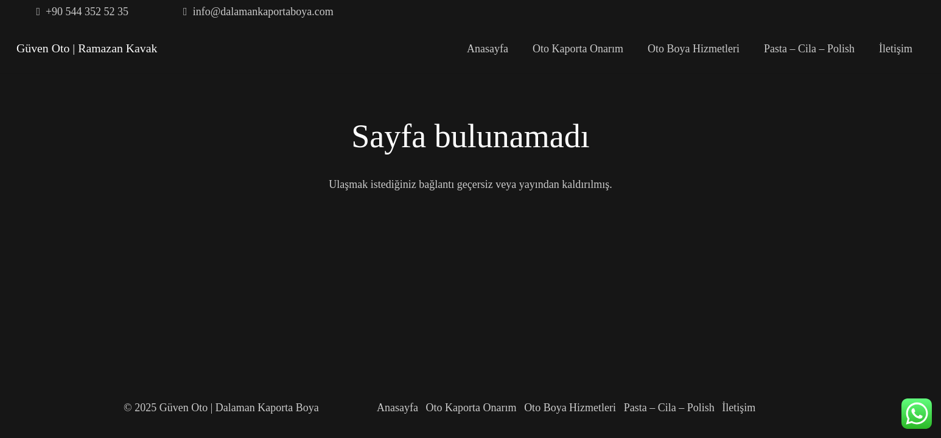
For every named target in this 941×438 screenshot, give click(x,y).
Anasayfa (397, 407)
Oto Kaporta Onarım (471, 407)
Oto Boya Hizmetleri (570, 407)
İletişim (738, 407)
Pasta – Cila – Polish (669, 407)
